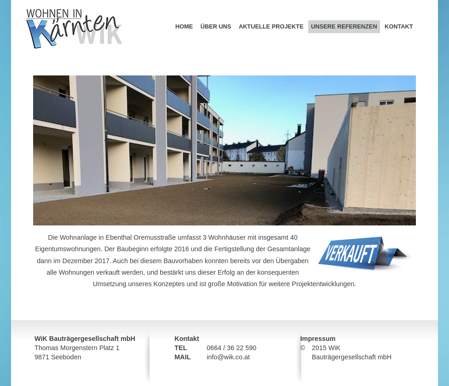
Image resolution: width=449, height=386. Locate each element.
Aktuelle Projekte (271, 26)
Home (184, 26)
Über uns (216, 26)
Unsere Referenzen (344, 26)
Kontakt (399, 26)
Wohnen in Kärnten (50, 3)
